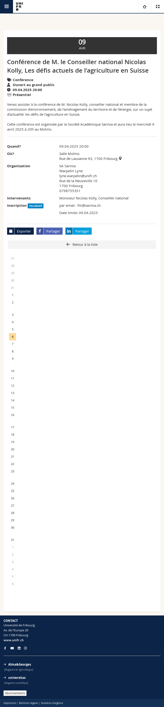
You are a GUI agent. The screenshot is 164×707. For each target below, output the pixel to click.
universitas (17, 678)
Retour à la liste (85, 244)
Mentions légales (28, 703)
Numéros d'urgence (52, 703)
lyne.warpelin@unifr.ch (78, 175)
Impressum (10, 703)
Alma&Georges (19, 664)
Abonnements (15, 693)
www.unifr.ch (14, 640)
